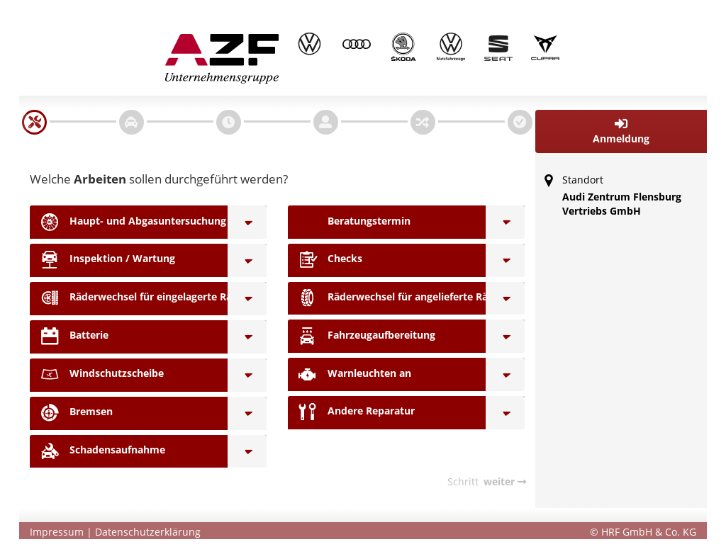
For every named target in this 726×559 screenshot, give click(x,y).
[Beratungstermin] (505, 221)
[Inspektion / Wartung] (247, 260)
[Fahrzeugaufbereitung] (505, 336)
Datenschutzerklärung (148, 531)
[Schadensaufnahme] (247, 451)
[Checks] (505, 260)
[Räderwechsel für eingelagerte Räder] (247, 298)
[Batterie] (247, 337)
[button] (621, 131)
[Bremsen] (247, 413)
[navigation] (34, 122)
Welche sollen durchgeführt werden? (159, 179)
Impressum (57, 531)
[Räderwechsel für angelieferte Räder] (505, 298)
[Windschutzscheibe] (247, 375)
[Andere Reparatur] (505, 412)
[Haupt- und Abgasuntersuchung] (247, 222)
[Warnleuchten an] (505, 374)
